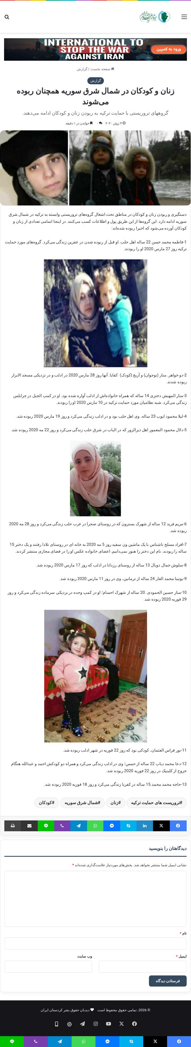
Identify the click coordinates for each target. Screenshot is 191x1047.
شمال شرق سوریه (81, 802)
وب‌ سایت (84, 956)
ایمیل (181, 956)
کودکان (45, 802)
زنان (114, 802)
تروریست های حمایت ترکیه (155, 802)
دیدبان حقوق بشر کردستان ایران (65, 1010)
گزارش (82, 69)
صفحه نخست (102, 69)
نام (183, 933)
